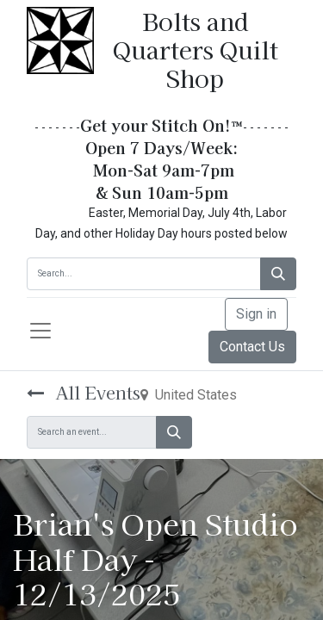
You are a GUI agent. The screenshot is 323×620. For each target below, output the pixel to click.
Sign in (256, 314)
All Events (83, 392)
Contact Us (252, 346)
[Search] (278, 273)
